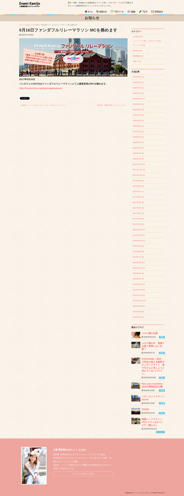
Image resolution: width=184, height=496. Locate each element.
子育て (162, 337)
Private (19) (137, 51)
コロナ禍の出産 (150, 333)
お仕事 (162, 390)
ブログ (144, 12)
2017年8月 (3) (138, 186)
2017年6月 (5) (138, 197)
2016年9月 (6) (138, 246)
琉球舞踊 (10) (138, 56)
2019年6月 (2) (138, 104)
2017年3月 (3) (138, 213)
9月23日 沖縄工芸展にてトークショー (110, 105)
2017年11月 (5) (139, 170)
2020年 (145, 409)
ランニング (160, 432)
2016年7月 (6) (138, 257)
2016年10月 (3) (139, 241)
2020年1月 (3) (138, 93)
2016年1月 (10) (139, 290)
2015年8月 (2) (138, 317)
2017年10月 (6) (139, 175)
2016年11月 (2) (139, 235)
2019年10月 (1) (139, 99)
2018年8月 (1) (138, 126)
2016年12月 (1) (139, 230)
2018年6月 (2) (138, 137)
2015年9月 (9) (138, 312)
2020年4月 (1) (138, 88)
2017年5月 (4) (138, 202)
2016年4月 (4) (138, 273)
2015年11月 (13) (139, 301)
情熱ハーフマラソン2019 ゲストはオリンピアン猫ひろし (152, 422)
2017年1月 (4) (138, 224)
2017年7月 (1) (138, 192)
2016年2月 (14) (139, 284)
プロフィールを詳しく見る (83, 474)
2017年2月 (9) (138, 219)
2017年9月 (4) (138, 181)
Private (162, 413)
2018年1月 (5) (138, 159)
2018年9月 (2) (138, 121)
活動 (133, 12)
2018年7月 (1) (138, 131)
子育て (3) (137, 61)
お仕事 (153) (138, 37)
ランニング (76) (139, 45)
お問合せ (159, 12)
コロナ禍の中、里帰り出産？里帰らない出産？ (153, 346)
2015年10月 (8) (139, 306)
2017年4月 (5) (138, 208)
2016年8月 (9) (138, 251)
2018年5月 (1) (138, 142)
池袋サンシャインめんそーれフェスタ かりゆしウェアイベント (44, 105)
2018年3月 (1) (138, 148)
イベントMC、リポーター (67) (148, 41)
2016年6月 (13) (139, 262)
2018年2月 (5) (138, 153)
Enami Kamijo (29, 4)
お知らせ (103, 12)
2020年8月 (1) (138, 77)
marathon (36, 25)
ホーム (90, 12)
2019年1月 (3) (138, 115)
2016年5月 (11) (139, 268)
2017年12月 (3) (139, 164)
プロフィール (119, 12)
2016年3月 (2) (138, 279)
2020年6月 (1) (138, 82)
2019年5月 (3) (138, 110)
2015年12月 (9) (139, 295)
